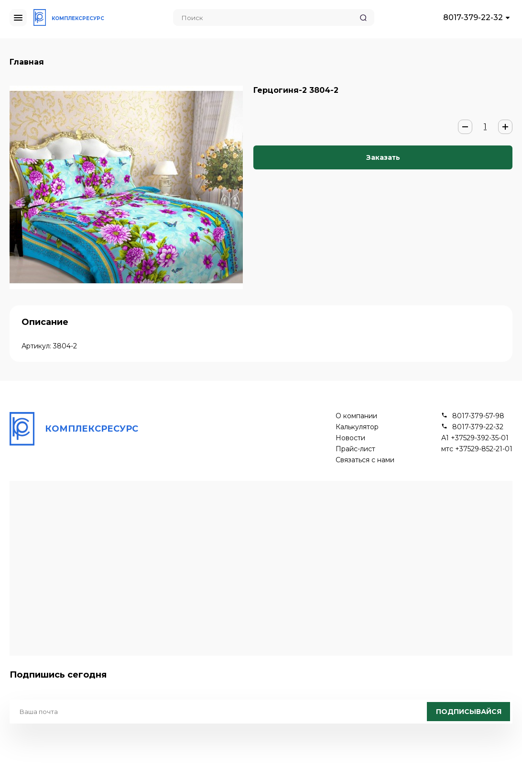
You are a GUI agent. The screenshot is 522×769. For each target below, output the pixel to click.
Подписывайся (468, 711)
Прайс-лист (355, 449)
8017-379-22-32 (473, 17)
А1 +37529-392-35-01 (475, 438)
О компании (356, 416)
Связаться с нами (365, 460)
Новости (350, 438)
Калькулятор (357, 427)
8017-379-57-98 (478, 416)
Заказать (383, 157)
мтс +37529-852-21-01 (476, 449)
